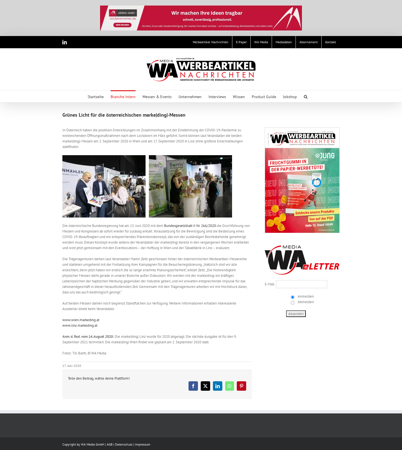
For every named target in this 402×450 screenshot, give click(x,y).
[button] (305, 96)
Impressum (142, 444)
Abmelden (305, 302)
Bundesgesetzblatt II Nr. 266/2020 (190, 225)
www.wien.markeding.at (80, 320)
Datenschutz (124, 444)
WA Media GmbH (92, 444)
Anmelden (305, 296)
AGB (110, 444)
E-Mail (269, 284)
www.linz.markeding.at (79, 325)
